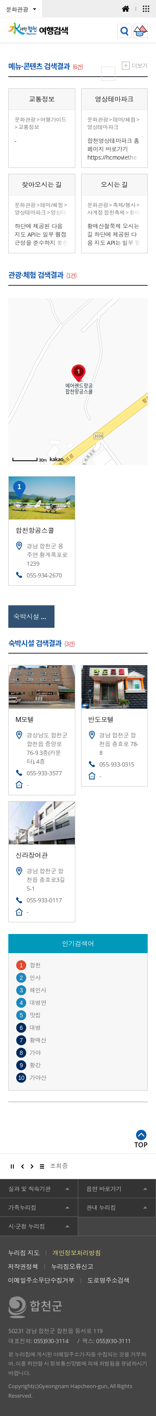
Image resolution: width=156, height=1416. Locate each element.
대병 (35, 1027)
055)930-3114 (51, 1341)
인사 (35, 977)
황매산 (38, 1040)
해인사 (38, 990)
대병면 (38, 1002)
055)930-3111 (113, 1341)
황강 (35, 1065)
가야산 (38, 1077)
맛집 (35, 1015)
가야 (35, 1052)
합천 (35, 965)
